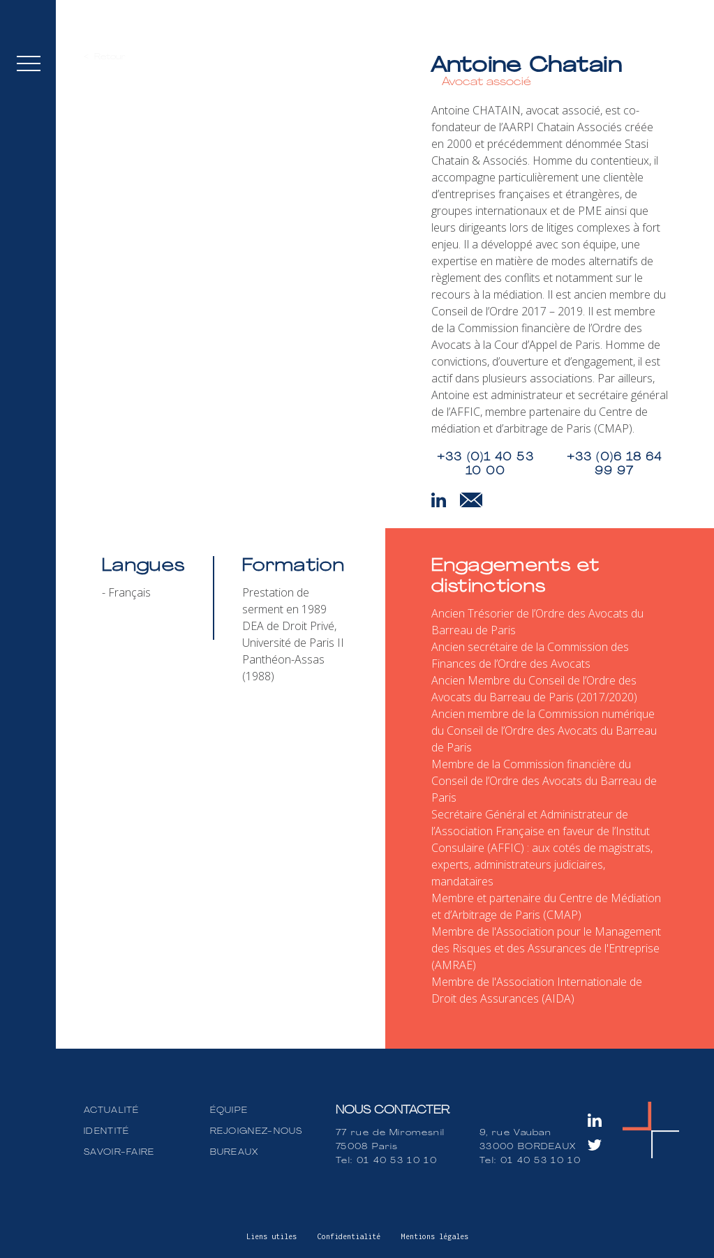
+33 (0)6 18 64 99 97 (614, 464)
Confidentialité (349, 1236)
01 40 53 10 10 (397, 1161)
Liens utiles (271, 1236)
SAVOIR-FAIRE (119, 1152)
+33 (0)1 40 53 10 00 (485, 464)
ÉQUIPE (229, 1111)
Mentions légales (434, 1236)
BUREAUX (234, 1152)
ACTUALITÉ (112, 1111)
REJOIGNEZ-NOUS (256, 1132)
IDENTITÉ (106, 1132)
